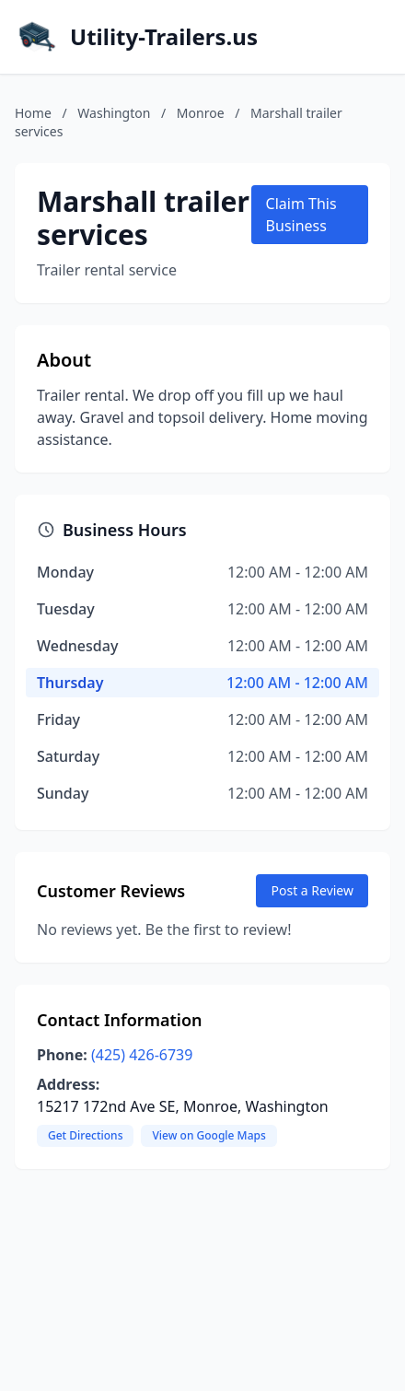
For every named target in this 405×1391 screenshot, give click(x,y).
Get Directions (85, 1135)
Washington (113, 113)
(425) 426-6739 (141, 1055)
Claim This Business (301, 214)
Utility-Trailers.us (164, 37)
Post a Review (312, 890)
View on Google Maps (208, 1135)
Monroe (201, 113)
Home (33, 113)
